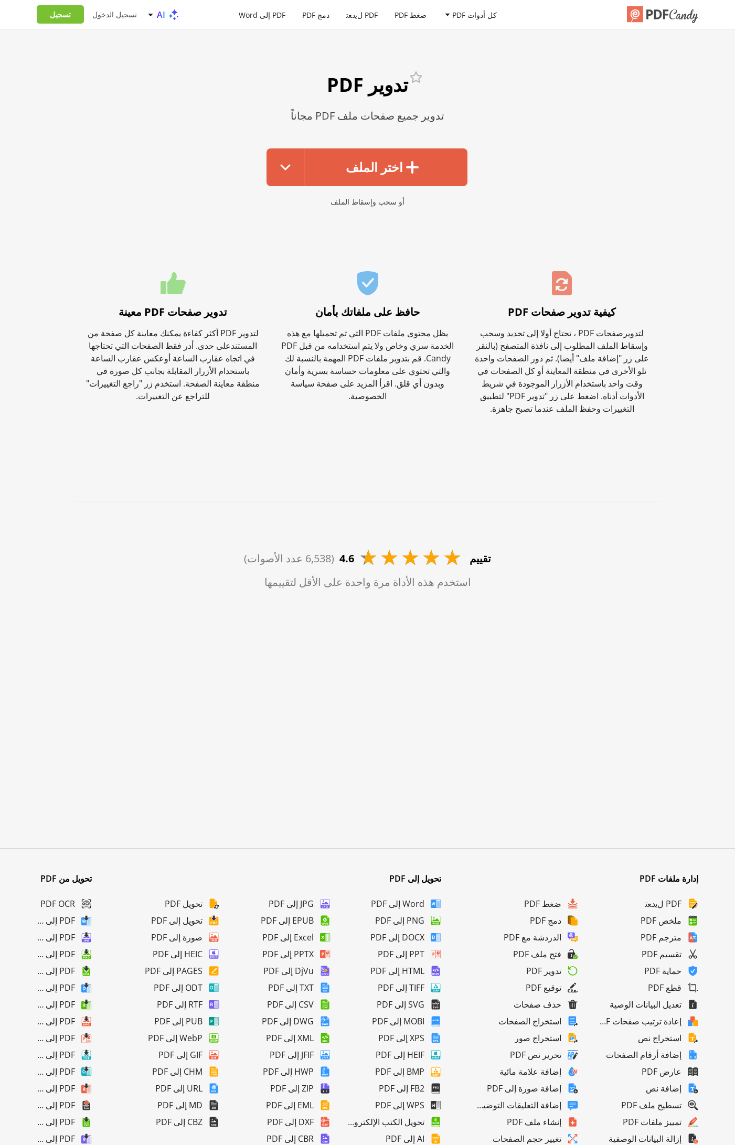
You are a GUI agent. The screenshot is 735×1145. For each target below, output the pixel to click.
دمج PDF (315, 14)
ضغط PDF (411, 14)
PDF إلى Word (262, 14)
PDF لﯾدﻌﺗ (362, 14)
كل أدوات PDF (474, 14)
